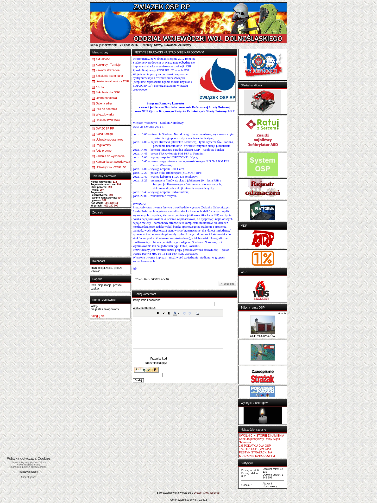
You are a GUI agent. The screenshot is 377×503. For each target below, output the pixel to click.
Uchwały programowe (109, 139)
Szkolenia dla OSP (108, 92)
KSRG (100, 87)
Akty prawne (104, 150)
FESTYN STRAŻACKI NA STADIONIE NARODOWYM (257, 454)
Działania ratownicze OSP (112, 81)
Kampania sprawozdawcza (113, 161)
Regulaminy (103, 145)
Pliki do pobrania (106, 109)
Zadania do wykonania (110, 156)
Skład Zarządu (105, 134)
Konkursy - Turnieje (108, 64)
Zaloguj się (98, 316)
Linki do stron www (108, 120)
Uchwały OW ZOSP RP (111, 167)
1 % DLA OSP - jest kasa (255, 449)
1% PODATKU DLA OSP (255, 445)
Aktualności (103, 59)
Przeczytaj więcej (28, 472)
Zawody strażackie (107, 70)
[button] (158, 313)
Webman (215, 492)
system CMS (201, 492)
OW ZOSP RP (105, 128)
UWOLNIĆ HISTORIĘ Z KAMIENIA (261, 435)
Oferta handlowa (106, 98)
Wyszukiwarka (105, 114)
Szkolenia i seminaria (109, 75)
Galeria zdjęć (104, 103)
